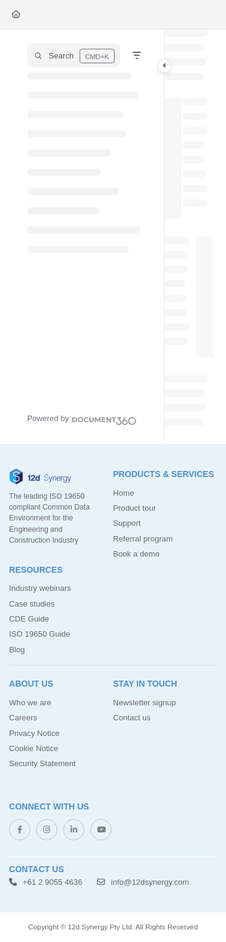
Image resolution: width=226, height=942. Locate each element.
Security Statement (42, 763)
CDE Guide (29, 618)
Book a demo (136, 553)
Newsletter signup (144, 702)
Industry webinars (40, 588)
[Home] (15, 14)
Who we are (30, 702)
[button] (73, 55)
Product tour (134, 508)
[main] (189, 237)
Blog (17, 649)
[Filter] (137, 55)
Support (127, 523)
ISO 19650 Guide (39, 633)
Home (123, 493)
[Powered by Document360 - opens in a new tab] (82, 419)
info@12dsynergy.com (143, 882)
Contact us (132, 717)
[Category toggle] (164, 65)
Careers (23, 717)
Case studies (32, 603)
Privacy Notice (34, 733)
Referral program (143, 538)
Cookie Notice (33, 748)
